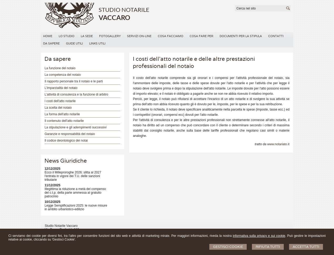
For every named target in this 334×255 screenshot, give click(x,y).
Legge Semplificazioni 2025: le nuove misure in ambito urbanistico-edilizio (75, 207)
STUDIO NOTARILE (124, 9)
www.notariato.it (278, 144)
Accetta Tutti (306, 246)
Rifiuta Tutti (268, 246)
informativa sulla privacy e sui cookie (259, 236)
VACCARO (114, 17)
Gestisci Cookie (228, 246)
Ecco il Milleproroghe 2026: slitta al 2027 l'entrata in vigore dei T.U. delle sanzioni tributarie (72, 176)
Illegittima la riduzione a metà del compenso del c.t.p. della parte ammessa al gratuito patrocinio (75, 192)
